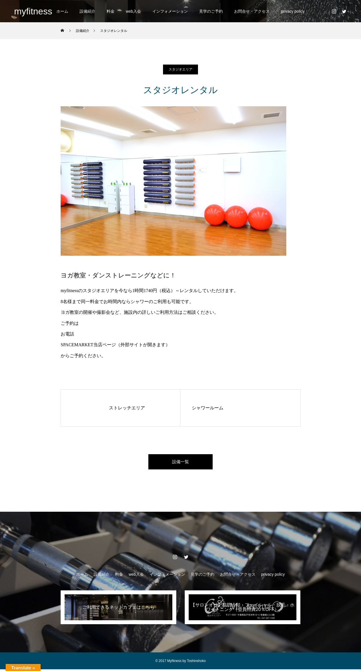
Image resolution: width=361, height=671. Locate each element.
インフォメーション (170, 11)
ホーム (62, 11)
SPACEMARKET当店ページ (88, 344)
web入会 (133, 11)
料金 (111, 11)
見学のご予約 (211, 11)
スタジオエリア (180, 69)
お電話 (67, 334)
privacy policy (293, 11)
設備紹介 (87, 11)
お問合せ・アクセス (252, 11)
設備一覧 (180, 462)
